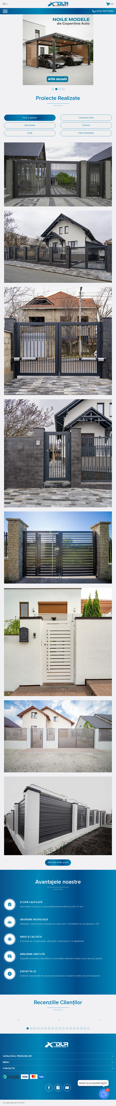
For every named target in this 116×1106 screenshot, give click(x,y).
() (109, 4)
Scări (29, 133)
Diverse (86, 125)
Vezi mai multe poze (58, 862)
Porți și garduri (30, 117)
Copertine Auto (86, 117)
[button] (53, 89)
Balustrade (30, 125)
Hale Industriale (86, 133)
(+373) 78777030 (102, 11)
